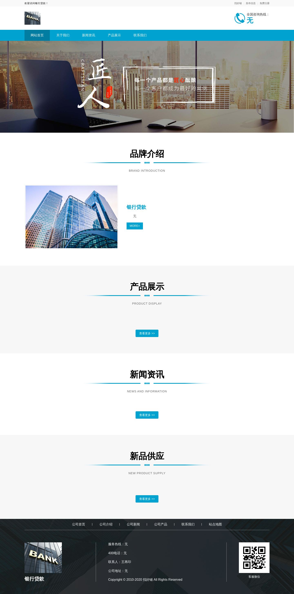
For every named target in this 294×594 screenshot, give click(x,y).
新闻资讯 (88, 35)
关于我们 (62, 35)
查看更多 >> (147, 333)
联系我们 (140, 35)
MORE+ (135, 225)
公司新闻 (133, 524)
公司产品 (160, 524)
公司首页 (78, 524)
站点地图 (215, 524)
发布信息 (251, 3)
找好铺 (238, 3)
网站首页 (37, 35)
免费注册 (265, 3)
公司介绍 (105, 524)
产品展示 (114, 35)
